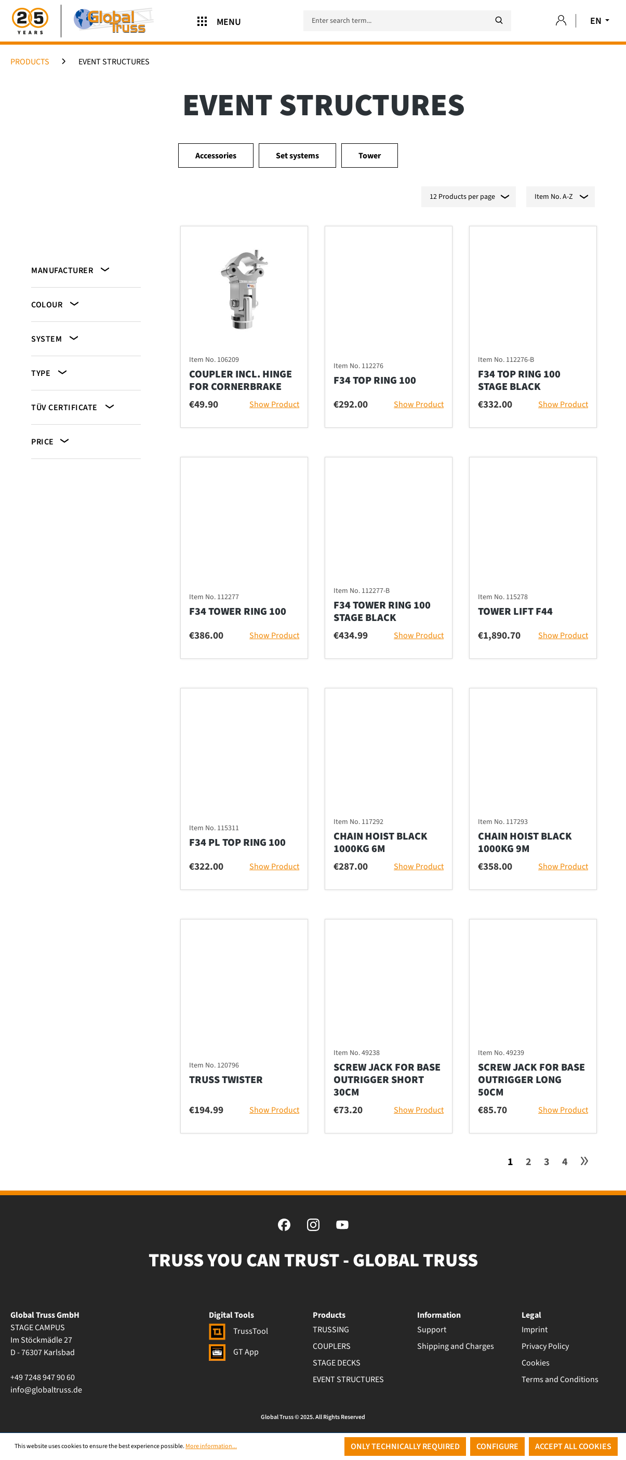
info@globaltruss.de (46, 1390)
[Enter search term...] (407, 20)
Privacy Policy (545, 1346)
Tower (369, 155)
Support (431, 1329)
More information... (211, 1446)
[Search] (498, 20)
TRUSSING (331, 1329)
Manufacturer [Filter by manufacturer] (71, 269)
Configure (497, 1446)
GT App (234, 1352)
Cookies (536, 1363)
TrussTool (238, 1331)
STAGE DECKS (337, 1363)
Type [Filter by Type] (50, 372)
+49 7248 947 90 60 (42, 1377)
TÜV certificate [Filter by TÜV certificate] (73, 406)
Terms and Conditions (560, 1379)
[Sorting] (560, 196)
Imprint (535, 1329)
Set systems (297, 155)
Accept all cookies (573, 1446)
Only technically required (405, 1446)
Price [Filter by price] (51, 441)
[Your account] (561, 21)
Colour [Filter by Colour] (56, 304)
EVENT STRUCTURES (348, 1379)
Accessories (215, 155)
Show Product (274, 404)
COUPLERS (332, 1346)
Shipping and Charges (455, 1346)
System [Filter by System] (55, 338)
